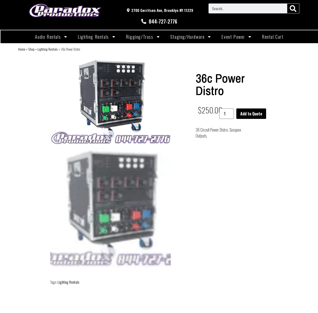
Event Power (236, 36)
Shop (31, 49)
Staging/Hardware (191, 36)
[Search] (293, 8)
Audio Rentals (51, 36)
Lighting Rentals (97, 36)
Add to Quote (251, 114)
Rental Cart (272, 37)
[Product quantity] (226, 113)
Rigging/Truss (143, 36)
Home (21, 49)
